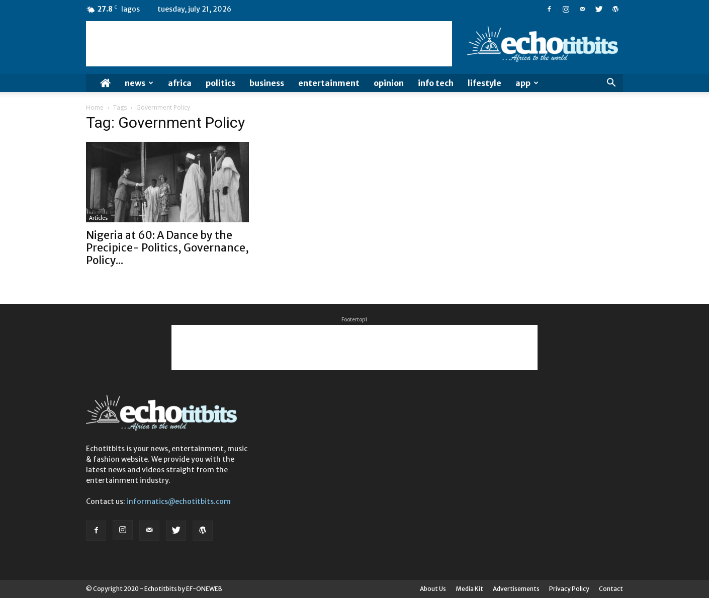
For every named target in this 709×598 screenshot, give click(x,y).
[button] (611, 84)
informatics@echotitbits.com (179, 501)
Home (95, 107)
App (527, 83)
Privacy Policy (569, 588)
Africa (180, 83)
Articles (98, 218)
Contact (611, 588)
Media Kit (469, 588)
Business (266, 83)
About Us (433, 588)
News (139, 83)
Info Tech (436, 83)
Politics (220, 83)
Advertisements (516, 588)
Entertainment (329, 83)
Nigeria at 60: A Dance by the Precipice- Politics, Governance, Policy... (167, 247)
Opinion (389, 83)
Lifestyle (484, 83)
